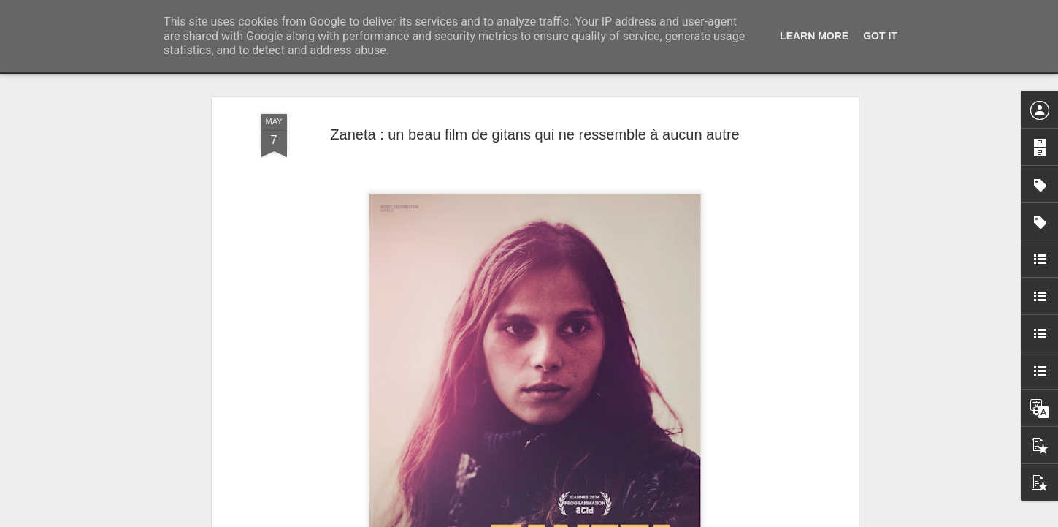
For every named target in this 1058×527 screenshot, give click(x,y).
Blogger (581, 519)
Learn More (814, 36)
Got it (880, 36)
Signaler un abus (629, 519)
